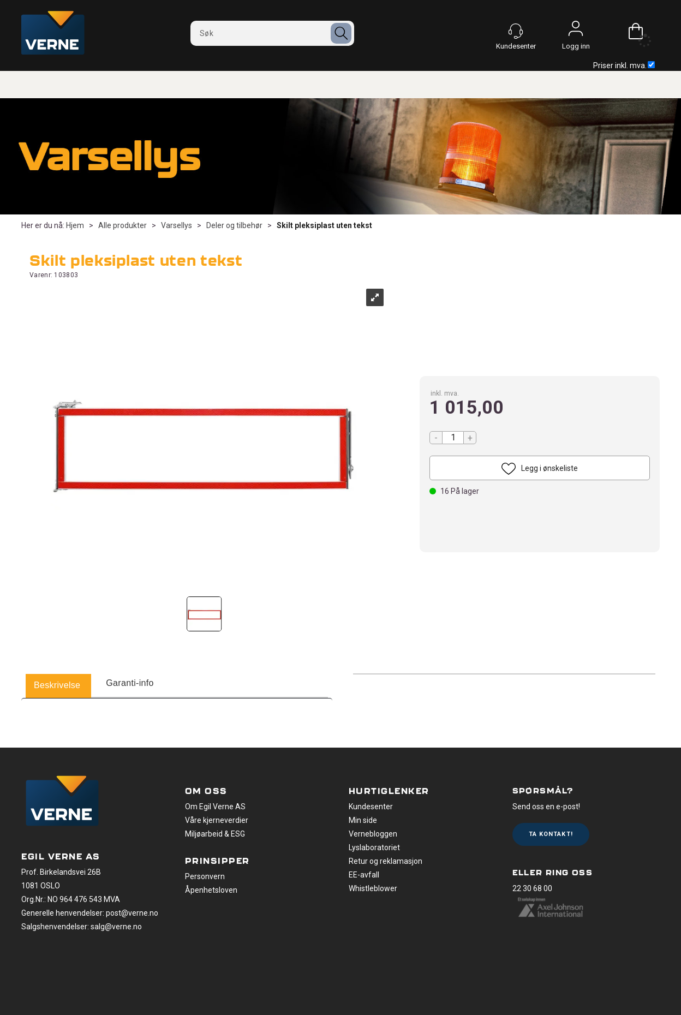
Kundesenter (371, 806)
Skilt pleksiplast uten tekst (324, 225)
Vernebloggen (373, 833)
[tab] (57, 686)
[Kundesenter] (515, 31)
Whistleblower (373, 888)
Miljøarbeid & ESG (215, 833)
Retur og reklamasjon (385, 861)
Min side (363, 820)
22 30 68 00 (532, 888)
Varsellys (176, 225)
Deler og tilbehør (234, 225)
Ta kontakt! (551, 834)
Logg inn (575, 31)
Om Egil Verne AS (215, 806)
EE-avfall (364, 874)
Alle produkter (122, 225)
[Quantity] (453, 437)
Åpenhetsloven (211, 890)
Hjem (75, 225)
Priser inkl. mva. (624, 65)
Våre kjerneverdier (216, 820)
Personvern (205, 876)
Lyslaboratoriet (374, 847)
